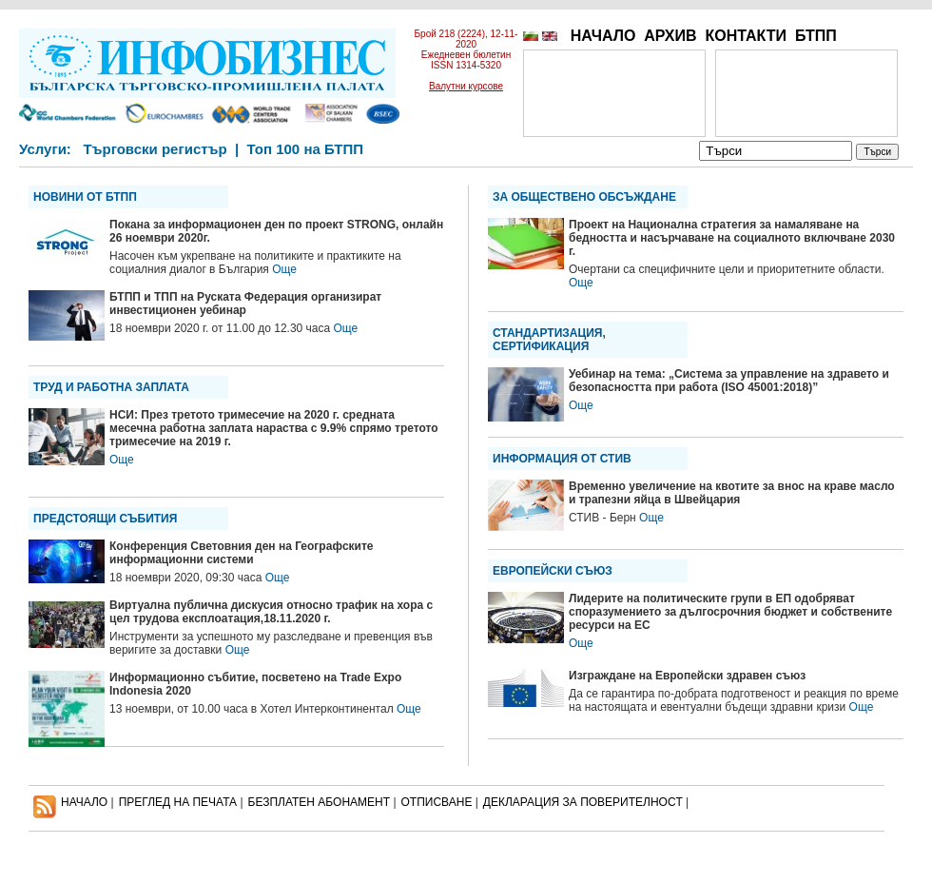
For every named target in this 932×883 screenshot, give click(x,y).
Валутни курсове (466, 86)
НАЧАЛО (603, 36)
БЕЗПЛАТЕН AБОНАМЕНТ (319, 802)
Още (284, 269)
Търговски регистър (154, 149)
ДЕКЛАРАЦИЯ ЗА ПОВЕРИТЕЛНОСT (583, 802)
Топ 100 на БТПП (305, 149)
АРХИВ (670, 36)
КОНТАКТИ (745, 36)
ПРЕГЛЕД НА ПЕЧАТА (178, 802)
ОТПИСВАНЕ (437, 802)
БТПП (816, 36)
